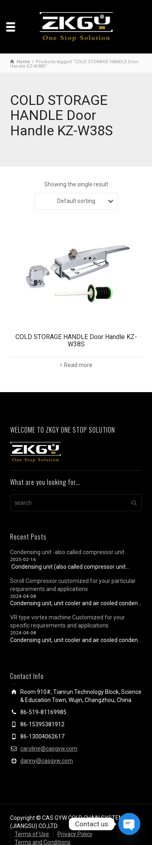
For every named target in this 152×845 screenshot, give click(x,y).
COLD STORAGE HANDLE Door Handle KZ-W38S (76, 340)
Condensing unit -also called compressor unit (67, 552)
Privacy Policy (75, 834)
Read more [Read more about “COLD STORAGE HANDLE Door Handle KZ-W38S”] (78, 365)
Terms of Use (32, 834)
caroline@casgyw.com (48, 748)
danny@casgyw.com (46, 761)
